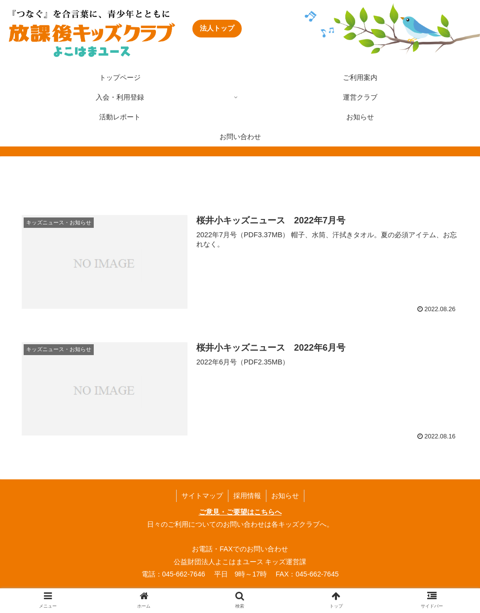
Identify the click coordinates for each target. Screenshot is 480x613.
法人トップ (217, 28)
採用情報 (247, 496)
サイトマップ (202, 496)
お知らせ (285, 496)
